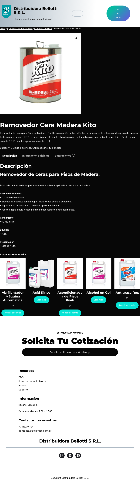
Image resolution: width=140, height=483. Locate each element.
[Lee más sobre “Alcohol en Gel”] (98, 299)
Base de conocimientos (33, 381)
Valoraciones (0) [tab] (65, 155)
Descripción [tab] (9, 155)
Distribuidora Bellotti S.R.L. (36, 10)
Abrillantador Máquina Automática (13, 296)
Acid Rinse (41, 292)
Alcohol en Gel (99, 292)
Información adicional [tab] (36, 155)
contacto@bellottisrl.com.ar (35, 430)
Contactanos (118, 13)
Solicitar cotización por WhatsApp (70, 352)
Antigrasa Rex (127, 292)
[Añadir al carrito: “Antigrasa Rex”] (127, 305)
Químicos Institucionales (20, 28)
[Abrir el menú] (77, 13)
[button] (76, 38)
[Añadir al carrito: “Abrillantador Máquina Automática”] (12, 313)
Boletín (23, 385)
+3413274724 (26, 426)
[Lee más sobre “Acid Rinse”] (41, 299)
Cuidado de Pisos (43, 28)
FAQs (21, 377)
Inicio (2, 28)
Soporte (23, 389)
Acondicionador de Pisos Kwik (70, 296)
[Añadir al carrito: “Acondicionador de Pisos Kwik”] (70, 313)
